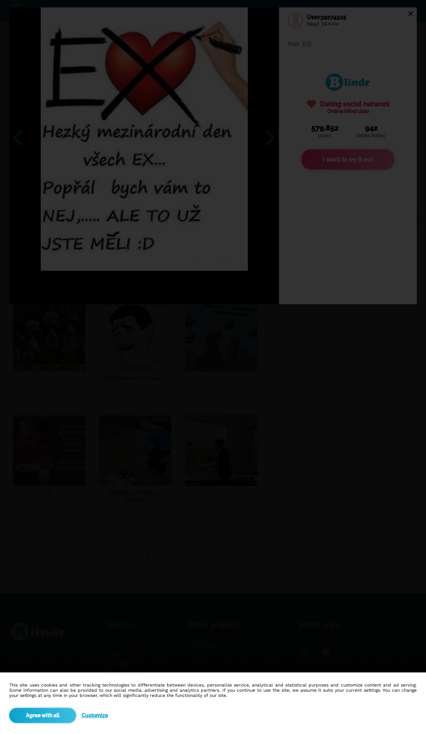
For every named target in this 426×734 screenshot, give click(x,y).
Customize (94, 715)
